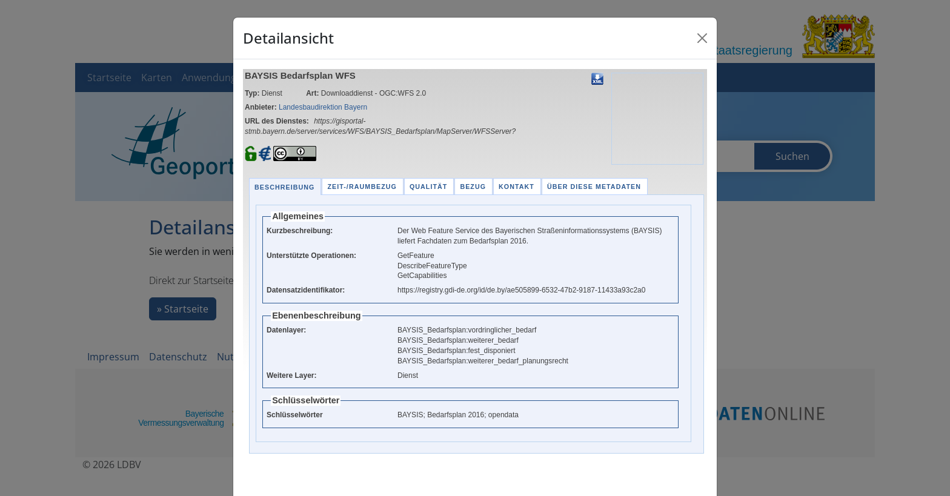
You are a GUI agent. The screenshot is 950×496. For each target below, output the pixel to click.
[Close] (702, 38)
